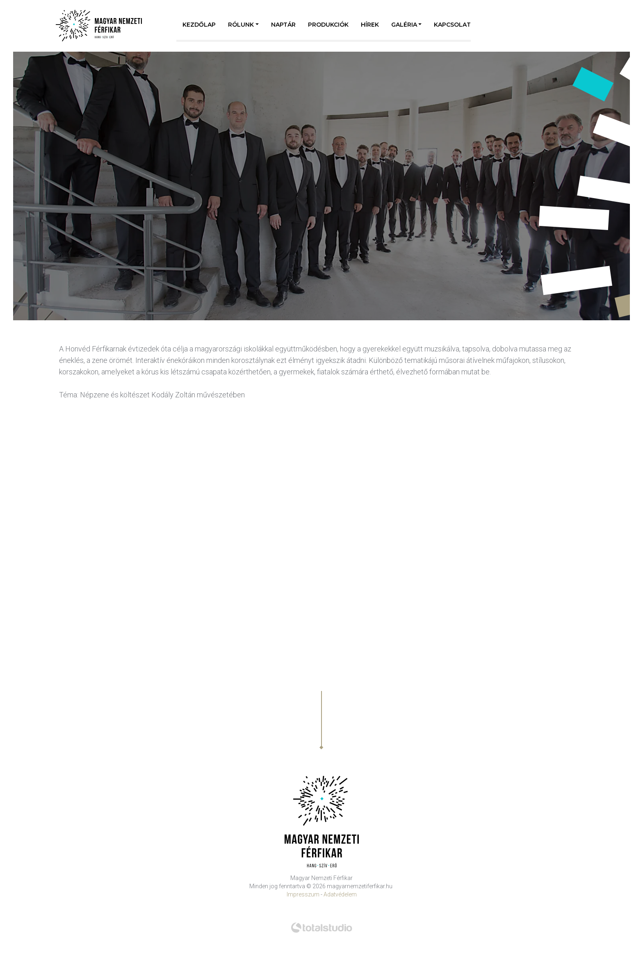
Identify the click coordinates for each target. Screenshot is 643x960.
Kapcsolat (452, 24)
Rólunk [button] (241, 24)
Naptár (283, 24)
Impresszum (303, 894)
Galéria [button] (404, 24)
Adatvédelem (340, 894)
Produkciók (328, 24)
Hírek (370, 24)
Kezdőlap (199, 24)
